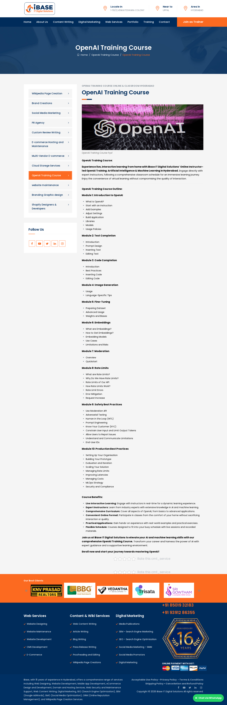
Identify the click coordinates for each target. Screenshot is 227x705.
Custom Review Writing (46, 132)
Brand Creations (42, 103)
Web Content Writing (84, 623)
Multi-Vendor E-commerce (48, 156)
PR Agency (38, 122)
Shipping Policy (154, 683)
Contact (164, 22)
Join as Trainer (193, 22)
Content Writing (63, 22)
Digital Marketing (89, 22)
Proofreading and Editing (86, 654)
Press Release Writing (84, 647)
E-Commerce (34, 654)
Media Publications (129, 623)
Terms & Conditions (191, 679)
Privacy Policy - (169, 679)
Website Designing (37, 623)
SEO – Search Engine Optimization (138, 639)
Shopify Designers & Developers (44, 206)
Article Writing (80, 631)
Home (27, 22)
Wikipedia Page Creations (87, 662)
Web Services (113, 22)
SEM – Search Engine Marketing (136, 631)
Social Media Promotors (132, 654)
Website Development (39, 639)
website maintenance (45, 185)
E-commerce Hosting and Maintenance (48, 144)
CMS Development (37, 647)
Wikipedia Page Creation (47, 93)
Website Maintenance (39, 631)
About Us (42, 22)
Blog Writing (79, 639)
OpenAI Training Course (46, 175)
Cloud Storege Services (46, 165)
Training (148, 22)
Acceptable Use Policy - (145, 679)
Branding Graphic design (47, 195)
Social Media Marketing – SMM (135, 647)
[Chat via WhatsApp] (208, 698)
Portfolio (133, 22)
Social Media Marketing (46, 113)
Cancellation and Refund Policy (184, 683)
